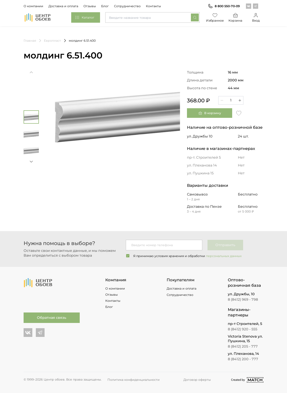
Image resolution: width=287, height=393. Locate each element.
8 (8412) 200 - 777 (243, 359)
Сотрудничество (127, 6)
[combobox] (152, 17)
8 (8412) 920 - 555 (242, 329)
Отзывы (89, 6)
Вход (256, 17)
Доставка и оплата (63, 6)
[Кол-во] (231, 100)
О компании (33, 6)
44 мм (233, 88)
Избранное (215, 17)
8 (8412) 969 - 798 (243, 299)
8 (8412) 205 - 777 (243, 346)
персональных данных (224, 256)
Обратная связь (51, 318)
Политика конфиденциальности (133, 380)
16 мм (233, 72)
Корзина (235, 17)
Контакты (153, 6)
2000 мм (236, 80)
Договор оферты (197, 380)
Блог (105, 6)
